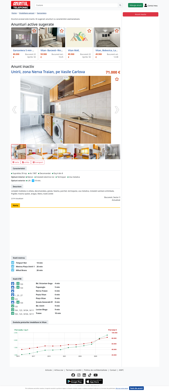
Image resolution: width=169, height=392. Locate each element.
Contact (113, 370)
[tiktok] (89, 375)
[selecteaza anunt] (34, 30)
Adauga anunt (136, 5)
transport (38, 162)
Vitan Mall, (74, 50)
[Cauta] (120, 5)
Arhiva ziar (58, 370)
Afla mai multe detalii (122, 388)
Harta (15, 205)
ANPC (121, 370)
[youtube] (96, 375)
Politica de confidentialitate (95, 370)
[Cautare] (76, 5)
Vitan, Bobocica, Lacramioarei (111, 50)
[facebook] (73, 375)
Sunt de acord (136, 388)
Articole (48, 370)
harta (16, 162)
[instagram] (78, 375)
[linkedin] (84, 375)
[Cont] (151, 5)
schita (25, 162)
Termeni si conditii (73, 370)
